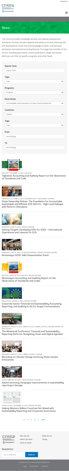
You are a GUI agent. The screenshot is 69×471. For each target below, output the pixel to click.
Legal (25, 466)
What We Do (47, 436)
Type (7, 77)
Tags (7, 121)
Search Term (11, 66)
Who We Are (25, 436)
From (7, 132)
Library (44, 439)
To (6, 143)
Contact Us (64, 1)
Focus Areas (10, 99)
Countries (9, 110)
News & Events (26, 443)
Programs (9, 88)
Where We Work (26, 439)
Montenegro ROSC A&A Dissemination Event (25, 255)
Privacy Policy (33, 466)
